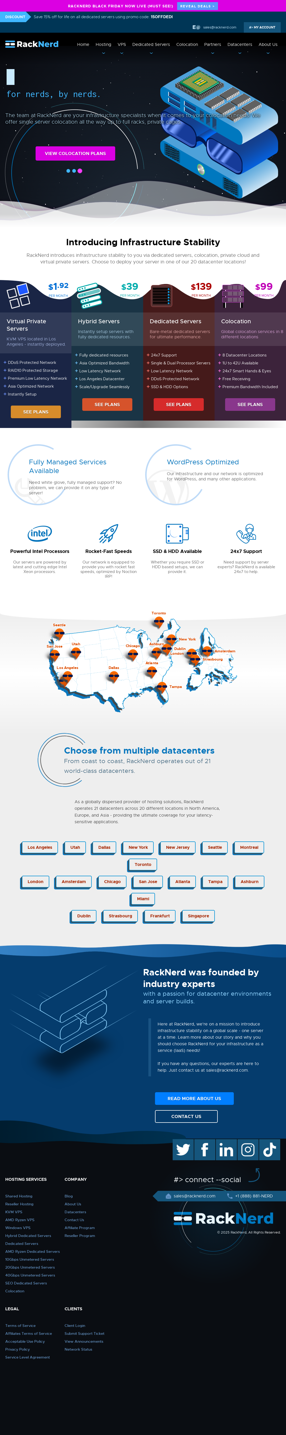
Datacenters (239, 44)
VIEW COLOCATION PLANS (75, 153)
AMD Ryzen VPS (20, 1219)
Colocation (187, 44)
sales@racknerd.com (219, 27)
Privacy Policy (17, 1349)
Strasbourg (120, 916)
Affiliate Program (80, 1227)
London (35, 881)
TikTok (266, 1141)
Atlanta (182, 881)
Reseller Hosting (19, 1204)
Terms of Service (20, 1325)
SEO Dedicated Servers (26, 1283)
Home (83, 44)
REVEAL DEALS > (197, 6)
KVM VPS (13, 1212)
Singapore (198, 916)
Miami (143, 899)
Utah (75, 847)
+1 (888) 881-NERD (253, 1196)
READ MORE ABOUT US (194, 1098)
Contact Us (74, 1219)
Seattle (215, 847)
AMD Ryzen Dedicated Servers (32, 1251)
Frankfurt (160, 916)
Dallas (104, 847)
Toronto (143, 864)
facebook (204, 1141)
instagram (247, 1141)
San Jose (148, 881)
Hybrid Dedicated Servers (28, 1235)
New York (138, 847)
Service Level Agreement (27, 1357)
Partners (212, 44)
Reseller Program (80, 1235)
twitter (179, 1141)
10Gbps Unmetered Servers (29, 1259)
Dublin (84, 916)
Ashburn (250, 881)
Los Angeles (40, 847)
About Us (268, 44)
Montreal (249, 847)
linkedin (223, 1141)
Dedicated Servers (151, 44)
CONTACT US (186, 1116)
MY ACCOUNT (264, 27)
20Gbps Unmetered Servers (30, 1267)
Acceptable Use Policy (25, 1341)
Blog (69, 1196)
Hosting (103, 44)
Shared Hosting (18, 1196)
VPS (122, 44)
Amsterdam (74, 881)
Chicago (112, 881)
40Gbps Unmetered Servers (30, 1275)
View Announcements (84, 1341)
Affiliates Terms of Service (28, 1333)
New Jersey (178, 847)
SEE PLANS (36, 412)
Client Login (75, 1325)
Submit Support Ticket (84, 1333)
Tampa (215, 881)
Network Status (78, 1349)
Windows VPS (18, 1227)
